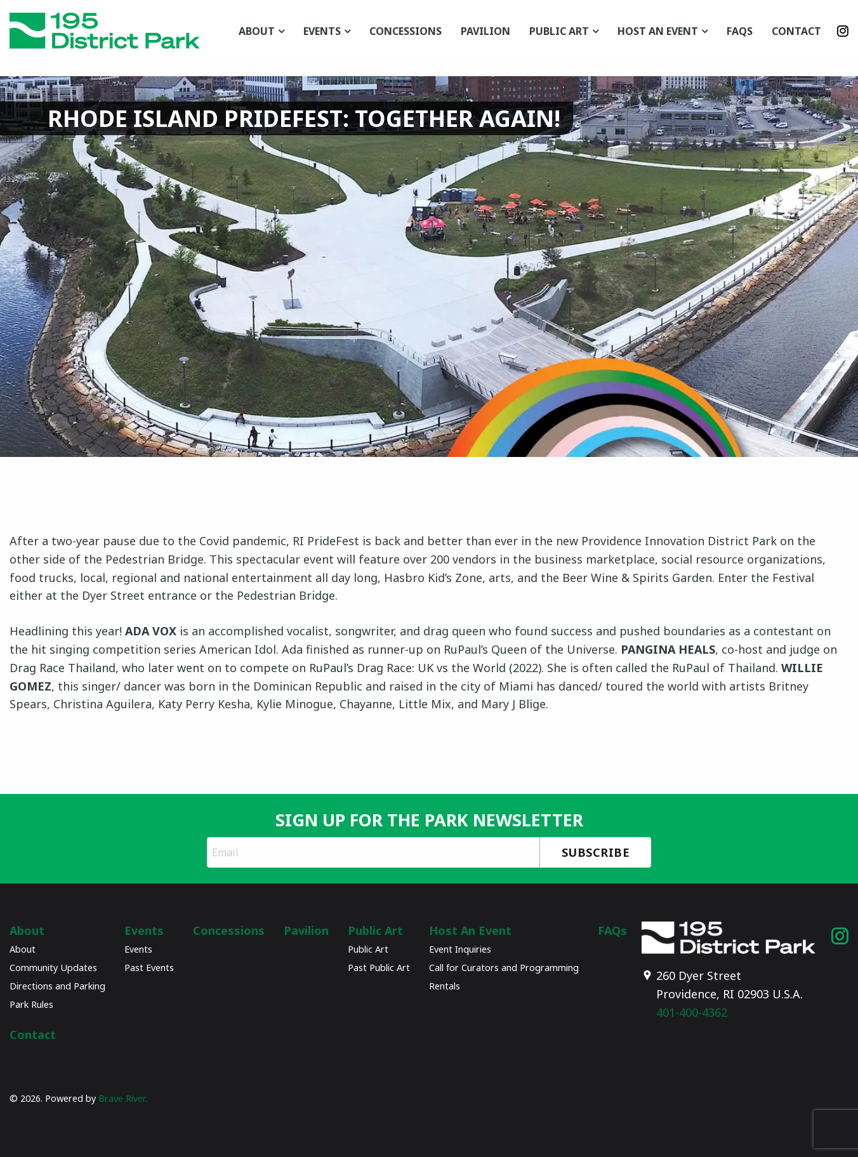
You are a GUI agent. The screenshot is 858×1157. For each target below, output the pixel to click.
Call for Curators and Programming (504, 968)
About (257, 31)
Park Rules (31, 1004)
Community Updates (53, 968)
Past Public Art (379, 968)
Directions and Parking (57, 986)
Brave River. (122, 1098)
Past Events (149, 968)
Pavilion (485, 31)
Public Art (559, 31)
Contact (796, 31)
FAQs (740, 31)
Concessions (405, 31)
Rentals (444, 986)
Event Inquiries (460, 949)
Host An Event (657, 31)
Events (322, 31)
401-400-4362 (691, 1012)
